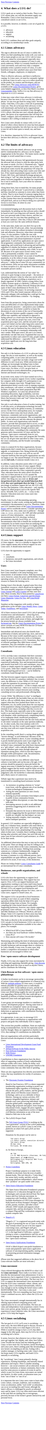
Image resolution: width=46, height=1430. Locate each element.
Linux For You (20, 598)
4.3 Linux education (13, 348)
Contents (15, 2)
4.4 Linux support (12, 535)
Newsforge (23, 608)
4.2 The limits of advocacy (17, 144)
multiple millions (14, 983)
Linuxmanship (6, 91)
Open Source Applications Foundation (20, 1246)
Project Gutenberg (13, 1170)
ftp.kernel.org (6, 623)
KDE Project (11, 1053)
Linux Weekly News (29, 606)
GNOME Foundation (14, 1055)
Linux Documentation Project (24, 87)
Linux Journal (6, 592)
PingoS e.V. (10, 1221)
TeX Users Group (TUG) (18, 1122)
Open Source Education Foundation (19, 1189)
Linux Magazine (7, 598)
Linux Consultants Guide (30, 864)
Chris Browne (39, 963)
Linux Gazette (20, 592)
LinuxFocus (39, 594)
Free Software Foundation (16, 1051)
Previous (8, 2)
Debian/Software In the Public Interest (20, 1049)
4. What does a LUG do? (16, 8)
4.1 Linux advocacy (13, 47)
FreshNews (11, 608)
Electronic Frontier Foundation (21, 1080)
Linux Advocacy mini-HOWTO (27, 85)
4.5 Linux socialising (13, 1321)
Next (3, 2)
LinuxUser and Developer (30, 596)
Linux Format (14, 596)
